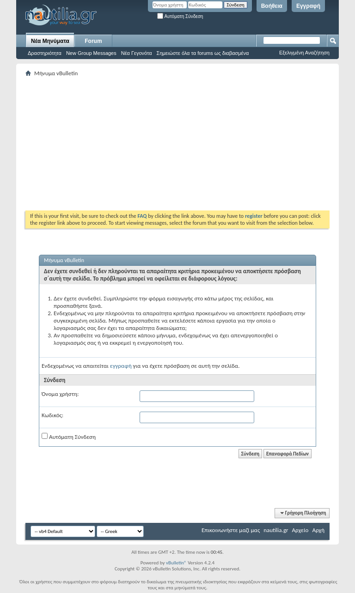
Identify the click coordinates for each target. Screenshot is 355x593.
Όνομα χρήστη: (60, 393)
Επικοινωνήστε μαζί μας (231, 530)
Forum (93, 41)
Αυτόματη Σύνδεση (180, 16)
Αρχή (318, 530)
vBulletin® (176, 563)
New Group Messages (91, 53)
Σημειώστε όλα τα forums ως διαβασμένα (203, 53)
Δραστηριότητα (44, 53)
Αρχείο (300, 530)
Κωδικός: (52, 415)
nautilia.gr (275, 530)
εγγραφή (121, 365)
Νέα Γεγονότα (136, 53)
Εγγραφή (308, 6)
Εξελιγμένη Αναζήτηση (304, 52)
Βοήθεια (271, 6)
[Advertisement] (190, 143)
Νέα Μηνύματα (50, 41)
